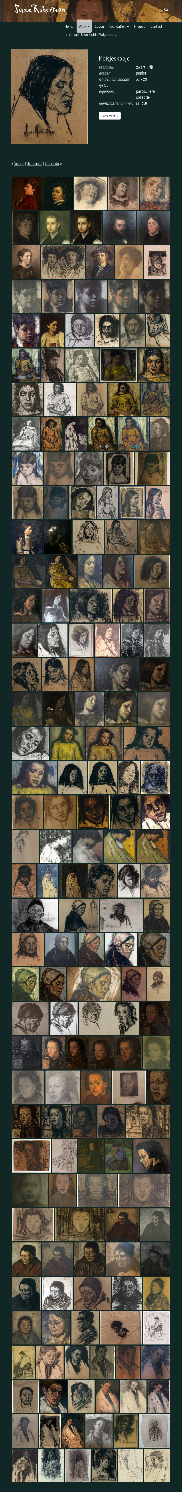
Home (69, 26)
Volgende (52, 163)
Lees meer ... (110, 116)
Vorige (19, 163)
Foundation (119, 26)
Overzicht (34, 163)
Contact (156, 26)
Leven (99, 26)
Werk (84, 26)
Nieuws (139, 26)
